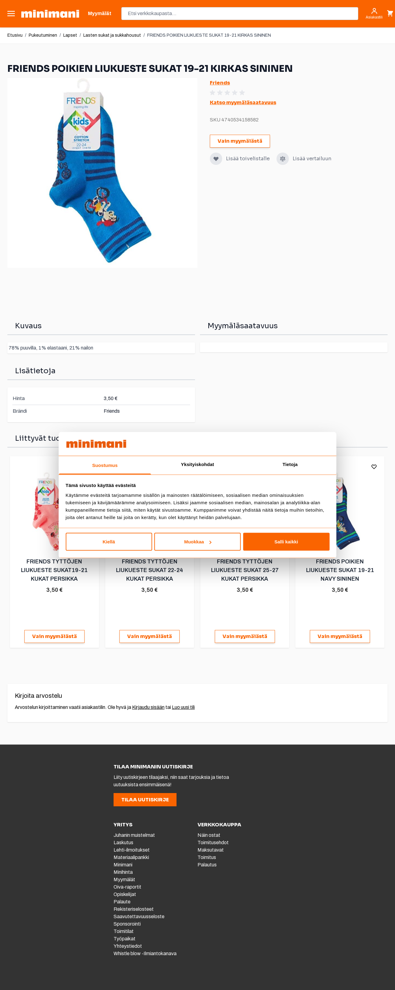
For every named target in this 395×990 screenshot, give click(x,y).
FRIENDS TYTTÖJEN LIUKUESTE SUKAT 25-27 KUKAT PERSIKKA (244, 570)
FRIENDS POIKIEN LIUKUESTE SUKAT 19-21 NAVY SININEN (339, 570)
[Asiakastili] (374, 13)
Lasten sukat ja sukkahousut (112, 35)
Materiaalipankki (131, 857)
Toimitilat (124, 931)
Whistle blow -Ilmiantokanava (145, 953)
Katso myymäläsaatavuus (243, 102)
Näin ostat (209, 835)
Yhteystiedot (128, 946)
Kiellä (108, 541)
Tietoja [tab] (290, 464)
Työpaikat (124, 938)
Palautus (207, 864)
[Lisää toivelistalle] (216, 159)
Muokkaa (197, 541)
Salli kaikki (286, 541)
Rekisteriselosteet (134, 909)
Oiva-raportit (128, 887)
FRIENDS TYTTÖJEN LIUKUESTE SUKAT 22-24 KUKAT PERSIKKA (149, 570)
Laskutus (123, 842)
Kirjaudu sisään (148, 707)
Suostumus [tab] (105, 465)
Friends (220, 83)
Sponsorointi (127, 924)
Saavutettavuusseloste (139, 916)
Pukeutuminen (43, 35)
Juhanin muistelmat (134, 835)
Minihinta (123, 872)
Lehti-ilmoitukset (132, 850)
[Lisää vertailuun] (282, 159)
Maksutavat (211, 850)
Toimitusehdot (213, 842)
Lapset (70, 35)
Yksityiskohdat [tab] (197, 464)
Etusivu (15, 35)
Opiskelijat (125, 894)
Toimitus (207, 857)
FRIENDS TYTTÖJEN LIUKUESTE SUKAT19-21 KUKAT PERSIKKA (54, 570)
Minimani (123, 864)
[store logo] (50, 14)
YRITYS (123, 824)
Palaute (122, 901)
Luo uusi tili (183, 707)
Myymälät (124, 879)
